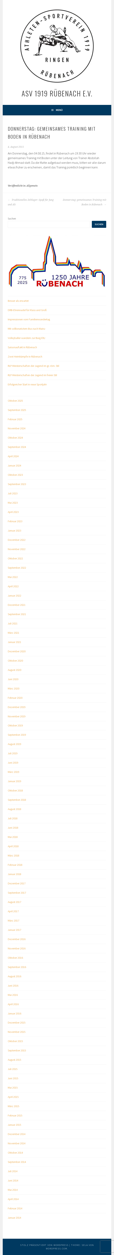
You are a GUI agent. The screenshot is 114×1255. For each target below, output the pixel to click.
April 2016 (13, 1004)
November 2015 (16, 1032)
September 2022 (17, 567)
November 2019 (16, 716)
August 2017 (14, 902)
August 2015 (14, 1059)
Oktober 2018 (15, 790)
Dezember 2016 (16, 939)
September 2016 (17, 967)
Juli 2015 (13, 1069)
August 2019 (14, 744)
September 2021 (17, 614)
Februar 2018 (15, 865)
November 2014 (16, 1143)
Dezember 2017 (16, 883)
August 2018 (14, 809)
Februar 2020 (15, 698)
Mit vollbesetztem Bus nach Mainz (26, 328)
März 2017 (13, 920)
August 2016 (14, 976)
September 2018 (17, 800)
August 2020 (14, 670)
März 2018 (13, 855)
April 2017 (13, 911)
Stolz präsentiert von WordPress (44, 1245)
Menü (59, 110)
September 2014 (17, 1162)
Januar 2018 (14, 874)
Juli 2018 (13, 818)
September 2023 (17, 484)
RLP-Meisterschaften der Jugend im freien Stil (32, 375)
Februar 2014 (15, 1208)
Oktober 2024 (15, 437)
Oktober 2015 (15, 1041)
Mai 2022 (13, 577)
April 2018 (13, 846)
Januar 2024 (14, 465)
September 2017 (17, 892)
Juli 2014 (13, 1171)
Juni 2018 (13, 827)
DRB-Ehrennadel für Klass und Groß (27, 310)
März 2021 (13, 632)
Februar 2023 (15, 521)
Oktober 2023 (15, 475)
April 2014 (13, 1199)
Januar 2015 (14, 1124)
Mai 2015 (13, 1087)
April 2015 (13, 1097)
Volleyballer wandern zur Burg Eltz (26, 338)
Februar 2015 (15, 1115)
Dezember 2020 (16, 651)
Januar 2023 (14, 530)
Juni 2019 (13, 762)
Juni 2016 (13, 985)
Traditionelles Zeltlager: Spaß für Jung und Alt (31, 202)
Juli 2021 (13, 623)
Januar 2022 (14, 595)
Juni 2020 (13, 679)
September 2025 (17, 410)
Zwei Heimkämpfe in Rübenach (25, 356)
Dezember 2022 (16, 540)
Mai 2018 (13, 837)
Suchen (12, 218)
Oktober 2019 (15, 725)
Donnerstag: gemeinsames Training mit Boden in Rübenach (84, 202)
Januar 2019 (14, 781)
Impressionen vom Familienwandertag (29, 319)
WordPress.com (56, 1248)
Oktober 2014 (15, 1152)
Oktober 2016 (15, 957)
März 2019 (13, 772)
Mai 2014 (13, 1190)
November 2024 (16, 428)
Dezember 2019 (16, 707)
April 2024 (13, 456)
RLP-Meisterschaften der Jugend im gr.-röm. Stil (33, 366)
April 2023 (13, 512)
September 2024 (17, 447)
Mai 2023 (13, 502)
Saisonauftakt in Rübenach (22, 347)
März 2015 (13, 1106)
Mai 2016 (13, 995)
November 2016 (16, 948)
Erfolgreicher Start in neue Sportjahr (27, 384)
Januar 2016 (14, 1013)
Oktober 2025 (15, 400)
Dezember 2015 (16, 1022)
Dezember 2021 (16, 605)
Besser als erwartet (18, 301)
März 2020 (13, 688)
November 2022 (16, 549)
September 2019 (17, 734)
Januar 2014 (14, 1217)
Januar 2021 (14, 642)
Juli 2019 (13, 753)
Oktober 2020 (15, 660)
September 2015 (17, 1050)
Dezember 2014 (16, 1134)
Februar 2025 (15, 419)
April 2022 (13, 586)
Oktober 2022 (15, 558)
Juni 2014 (13, 1180)
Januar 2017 (14, 930)
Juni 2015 (13, 1078)
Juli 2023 (13, 493)
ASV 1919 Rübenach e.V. (57, 93)
